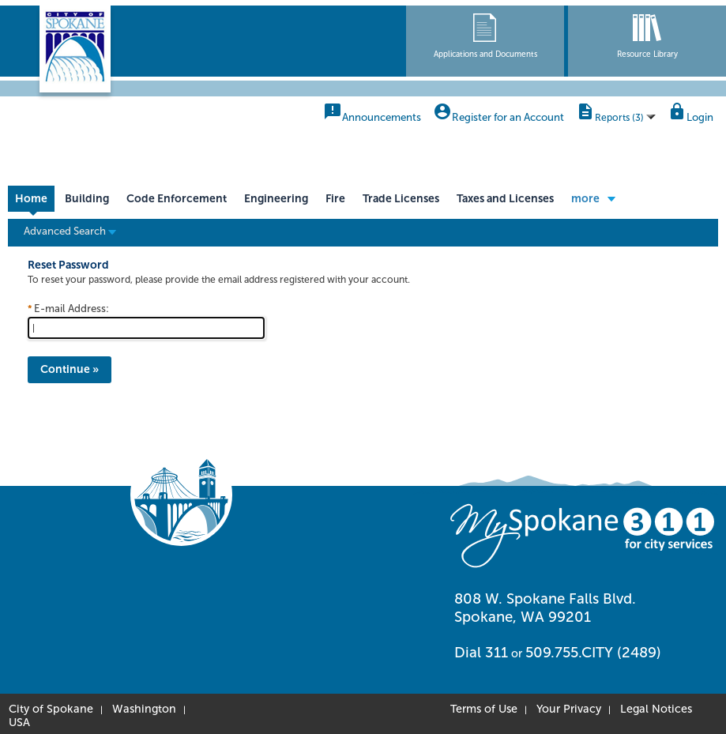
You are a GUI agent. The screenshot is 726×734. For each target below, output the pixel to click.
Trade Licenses (401, 198)
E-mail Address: (71, 308)
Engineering (276, 198)
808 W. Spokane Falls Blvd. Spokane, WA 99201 (545, 608)
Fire (335, 198)
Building (87, 198)
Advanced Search (70, 230)
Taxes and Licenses (505, 198)
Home (31, 198)
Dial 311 (481, 652)
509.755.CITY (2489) (593, 652)
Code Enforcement (176, 198)
